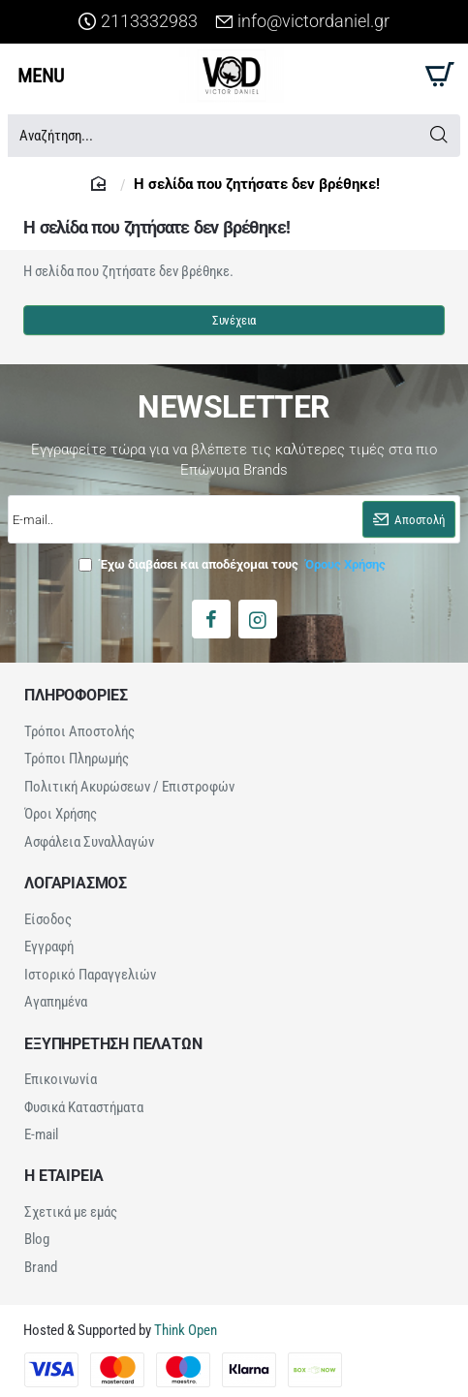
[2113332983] (138, 22)
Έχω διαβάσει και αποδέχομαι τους (234, 564)
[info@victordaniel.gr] (302, 22)
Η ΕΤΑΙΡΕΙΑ (64, 1171)
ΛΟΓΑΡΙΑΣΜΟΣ (75, 881)
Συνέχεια (234, 320)
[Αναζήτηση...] (438, 135)
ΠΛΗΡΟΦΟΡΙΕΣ (76, 695)
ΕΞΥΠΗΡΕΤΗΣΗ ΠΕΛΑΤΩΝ (113, 1040)
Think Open (184, 1324)
